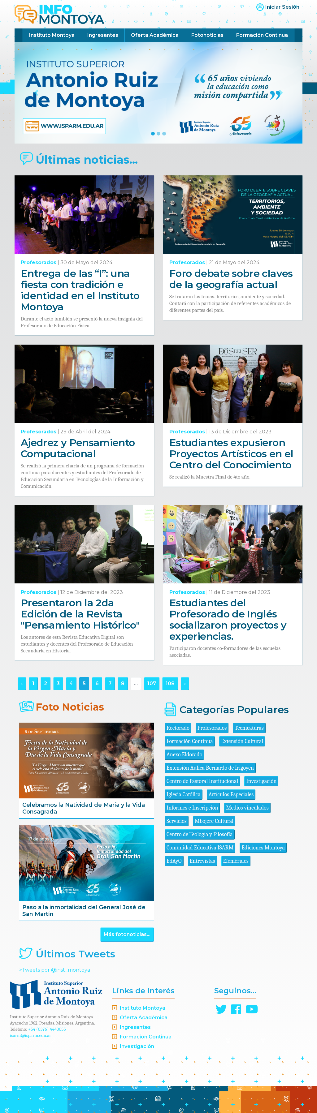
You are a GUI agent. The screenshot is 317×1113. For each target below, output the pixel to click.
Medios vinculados (247, 808)
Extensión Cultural (242, 741)
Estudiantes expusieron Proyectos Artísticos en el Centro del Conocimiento (231, 453)
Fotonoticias (207, 35)
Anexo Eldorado (184, 754)
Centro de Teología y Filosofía (200, 834)
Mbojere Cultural (214, 821)
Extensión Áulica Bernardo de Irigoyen (210, 768)
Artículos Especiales (231, 794)
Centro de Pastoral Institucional (202, 781)
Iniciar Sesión (282, 7)
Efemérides (236, 861)
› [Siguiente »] (185, 683)
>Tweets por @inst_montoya (54, 970)
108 (170, 683)
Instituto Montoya (52, 35)
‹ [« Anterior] (22, 683)
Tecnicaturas (249, 728)
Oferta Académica (155, 35)
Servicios (177, 821)
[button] (36, 93)
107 (151, 683)
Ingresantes (102, 35)
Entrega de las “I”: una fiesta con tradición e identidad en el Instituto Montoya (80, 290)
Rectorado (178, 728)
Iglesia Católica (184, 794)
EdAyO (174, 861)
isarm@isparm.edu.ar (30, 1035)
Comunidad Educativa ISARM (200, 847)
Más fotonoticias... (127, 934)
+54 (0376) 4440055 (47, 1029)
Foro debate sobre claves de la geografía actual (231, 278)
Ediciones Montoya (263, 847)
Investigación (261, 781)
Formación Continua (262, 35)
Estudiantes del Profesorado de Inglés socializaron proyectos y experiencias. (228, 619)
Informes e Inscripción (192, 808)
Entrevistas (202, 861)
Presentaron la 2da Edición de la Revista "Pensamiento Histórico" (80, 614)
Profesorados (38, 262)
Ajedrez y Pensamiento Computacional (78, 448)
